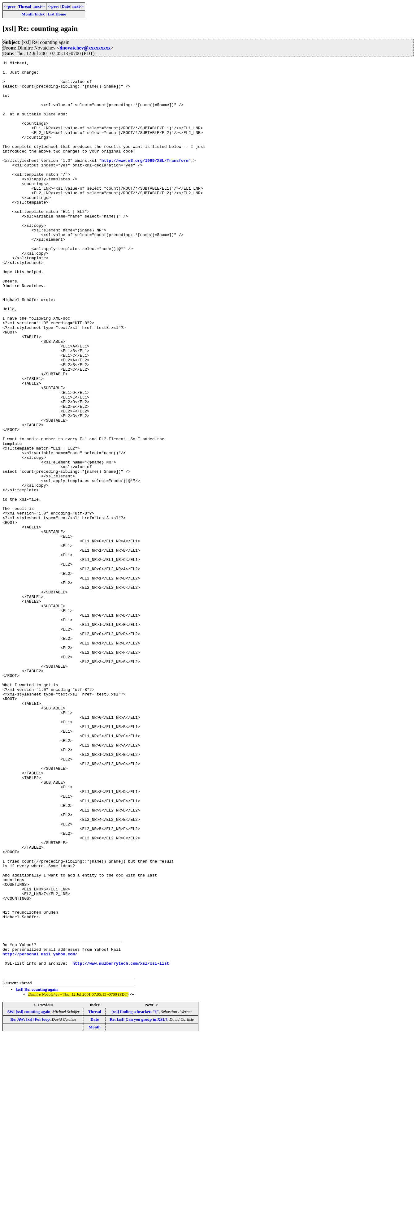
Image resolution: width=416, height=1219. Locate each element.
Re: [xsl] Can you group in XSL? (138, 1202)
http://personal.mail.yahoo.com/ (39, 1133)
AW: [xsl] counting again (28, 1194)
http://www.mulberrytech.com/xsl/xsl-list (120, 1144)
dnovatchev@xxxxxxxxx (84, 47)
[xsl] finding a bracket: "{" (135, 1194)
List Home (57, 14)
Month (95, 1210)
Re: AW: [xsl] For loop (30, 1202)
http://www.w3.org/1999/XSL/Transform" (146, 180)
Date (66, 6)
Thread (24, 6)
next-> (39, 6)
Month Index (33, 14)
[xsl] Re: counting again (37, 1172)
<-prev (10, 6)
